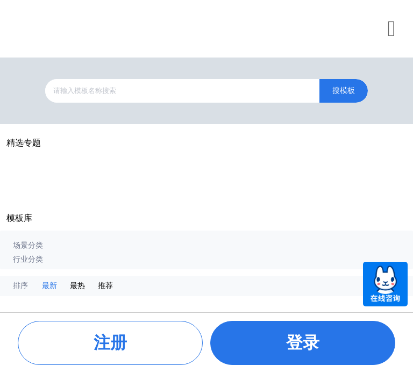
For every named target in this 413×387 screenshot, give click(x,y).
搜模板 (343, 91)
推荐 (105, 286)
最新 (49, 286)
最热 (77, 286)
